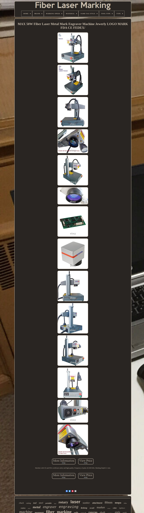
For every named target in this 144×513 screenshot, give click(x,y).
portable (49, 503)
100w (125, 503)
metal (37, 507)
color (115, 508)
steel (41, 503)
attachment (97, 503)
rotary (63, 502)
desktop (84, 508)
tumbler (86, 503)
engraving (68, 507)
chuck (21, 503)
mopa (118, 502)
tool (34, 503)
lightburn (122, 508)
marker (101, 507)
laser (75, 501)
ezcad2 (92, 508)
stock (29, 508)
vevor (108, 508)
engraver (49, 507)
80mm (108, 502)
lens (55, 503)
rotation (23, 508)
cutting (28, 503)
